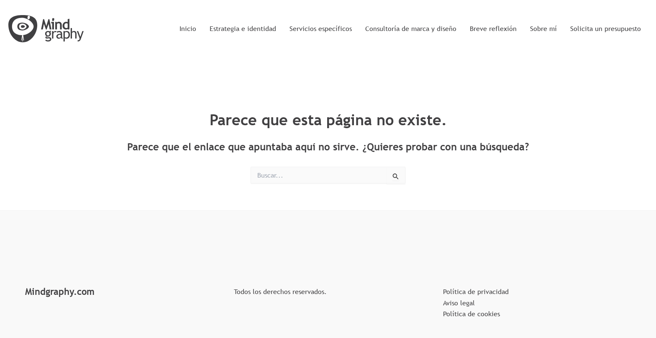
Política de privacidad (476, 291)
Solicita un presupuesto (605, 28)
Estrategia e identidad (243, 28)
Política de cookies (471, 313)
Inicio (187, 28)
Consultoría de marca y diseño (410, 28)
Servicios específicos (321, 28)
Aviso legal (459, 302)
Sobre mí (543, 28)
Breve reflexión (493, 28)
